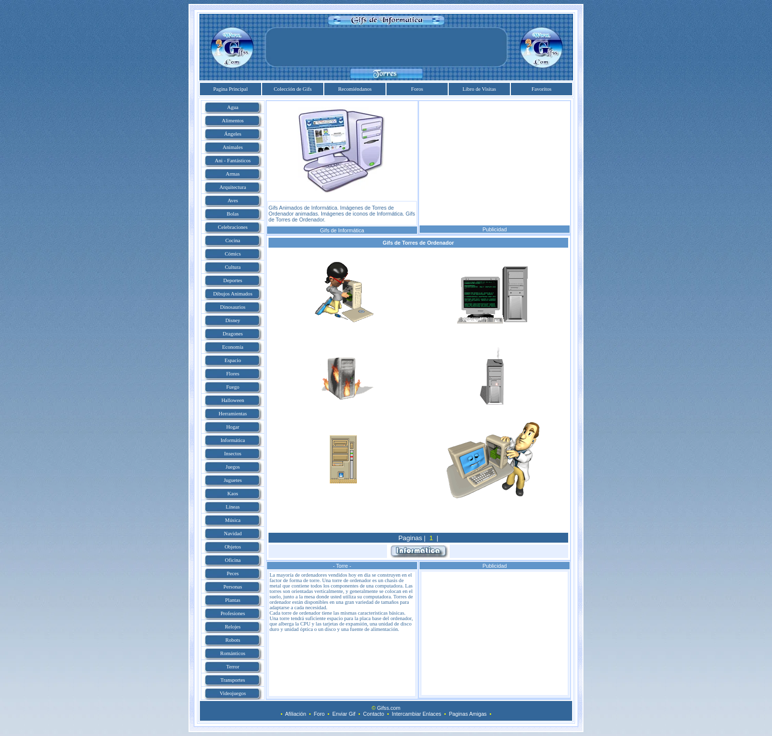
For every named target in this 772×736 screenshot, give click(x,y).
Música (232, 520)
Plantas (232, 600)
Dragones (233, 333)
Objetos (233, 547)
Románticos (232, 653)
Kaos (233, 493)
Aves (233, 200)
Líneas (232, 507)
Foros (417, 89)
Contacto (374, 714)
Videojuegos (233, 693)
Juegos (233, 467)
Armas (232, 174)
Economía (232, 347)
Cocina (232, 240)
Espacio (233, 360)
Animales (233, 147)
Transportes (233, 680)
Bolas (232, 214)
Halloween (232, 400)
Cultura (233, 267)
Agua (232, 107)
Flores (232, 373)
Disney (232, 320)
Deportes (232, 280)
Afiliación (295, 714)
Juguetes (233, 480)
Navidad (232, 533)
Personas (233, 586)
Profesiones (233, 613)
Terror (232, 666)
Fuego (232, 387)
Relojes (233, 626)
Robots (232, 640)
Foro (319, 714)
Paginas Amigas (468, 714)
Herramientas (233, 413)
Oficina (233, 560)
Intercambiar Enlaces (416, 714)
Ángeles (232, 134)
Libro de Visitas (479, 89)
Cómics (233, 254)
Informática (233, 440)
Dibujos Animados (233, 293)
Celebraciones (232, 227)
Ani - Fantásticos (233, 160)
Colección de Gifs (293, 89)
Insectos (232, 453)
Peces (232, 573)
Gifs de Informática (342, 230)
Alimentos (232, 120)
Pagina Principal (230, 89)
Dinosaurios (233, 307)
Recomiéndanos (355, 89)
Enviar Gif (343, 714)
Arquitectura (233, 187)
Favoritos (541, 89)
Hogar (232, 427)
